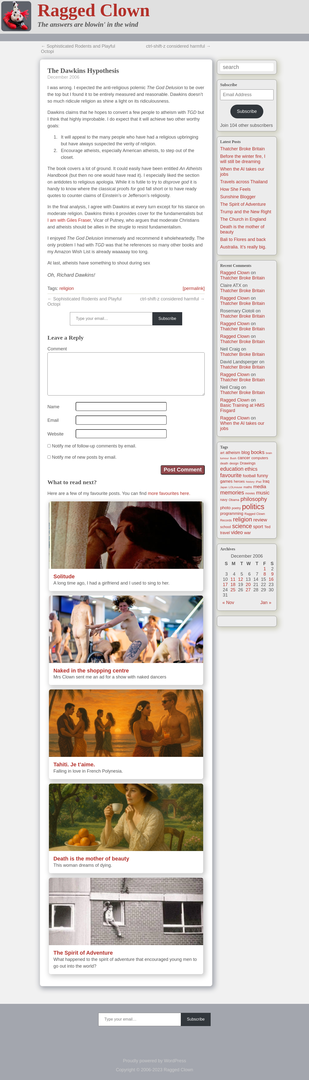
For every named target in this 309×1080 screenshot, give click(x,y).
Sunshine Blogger (238, 196)
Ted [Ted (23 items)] (267, 527)
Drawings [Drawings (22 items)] (248, 463)
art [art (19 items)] (222, 453)
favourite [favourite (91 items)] (231, 475)
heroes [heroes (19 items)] (239, 481)
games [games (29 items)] (226, 481)
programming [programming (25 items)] (231, 513)
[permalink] (194, 288)
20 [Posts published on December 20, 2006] (248, 584)
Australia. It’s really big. (243, 246)
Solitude (64, 576)
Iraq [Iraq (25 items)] (266, 481)
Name (53, 406)
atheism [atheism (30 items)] (233, 452)
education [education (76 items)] (232, 469)
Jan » (265, 602)
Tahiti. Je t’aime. (74, 764)
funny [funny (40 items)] (262, 475)
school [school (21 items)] (225, 527)
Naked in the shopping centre (91, 670)
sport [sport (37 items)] (258, 526)
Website (55, 434)
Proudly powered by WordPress (154, 1060)
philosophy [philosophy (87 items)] (253, 499)
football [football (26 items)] (249, 476)
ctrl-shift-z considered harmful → (178, 46)
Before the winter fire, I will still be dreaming (242, 159)
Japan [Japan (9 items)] (223, 487)
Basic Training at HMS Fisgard (242, 408)
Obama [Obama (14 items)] (234, 500)
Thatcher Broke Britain (242, 148)
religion (66, 288)
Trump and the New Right (245, 211)
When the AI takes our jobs (242, 426)
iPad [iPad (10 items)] (258, 481)
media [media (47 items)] (259, 486)
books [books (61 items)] (258, 452)
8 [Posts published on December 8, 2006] (265, 574)
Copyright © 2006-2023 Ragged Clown (154, 1069)
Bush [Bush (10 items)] (233, 458)
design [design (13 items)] (234, 463)
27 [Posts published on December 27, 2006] (248, 589)
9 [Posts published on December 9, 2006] (272, 574)
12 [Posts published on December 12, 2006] (240, 579)
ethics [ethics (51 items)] (251, 469)
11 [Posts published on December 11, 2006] (232, 579)
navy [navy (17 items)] (223, 500)
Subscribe (247, 111)
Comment (57, 348)
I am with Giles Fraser (69, 220)
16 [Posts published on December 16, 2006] (271, 579)
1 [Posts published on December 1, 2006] (265, 568)
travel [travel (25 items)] (225, 533)
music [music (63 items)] (263, 492)
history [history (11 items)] (250, 481)
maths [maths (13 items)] (248, 487)
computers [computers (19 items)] (259, 458)
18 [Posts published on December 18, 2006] (232, 584)
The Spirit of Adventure (243, 204)
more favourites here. (169, 493)
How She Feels (235, 189)
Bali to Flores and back (243, 239)
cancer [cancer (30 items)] (244, 457)
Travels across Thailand (244, 181)
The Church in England (243, 219)
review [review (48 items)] (260, 519)
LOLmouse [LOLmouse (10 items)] (235, 487)
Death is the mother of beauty (91, 859)
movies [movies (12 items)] (250, 493)
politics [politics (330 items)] (253, 506)
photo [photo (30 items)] (225, 507)
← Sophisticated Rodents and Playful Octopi (78, 49)
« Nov (228, 602)
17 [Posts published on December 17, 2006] (225, 584)
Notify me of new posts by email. (84, 457)
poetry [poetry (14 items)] (236, 508)
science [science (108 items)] (242, 526)
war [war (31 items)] (247, 532)
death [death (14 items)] (224, 463)
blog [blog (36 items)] (245, 452)
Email (53, 420)
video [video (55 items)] (237, 532)
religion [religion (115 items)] (242, 519)
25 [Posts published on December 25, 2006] (232, 589)
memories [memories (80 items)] (232, 492)
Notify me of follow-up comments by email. (94, 445)
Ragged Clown (93, 10)
